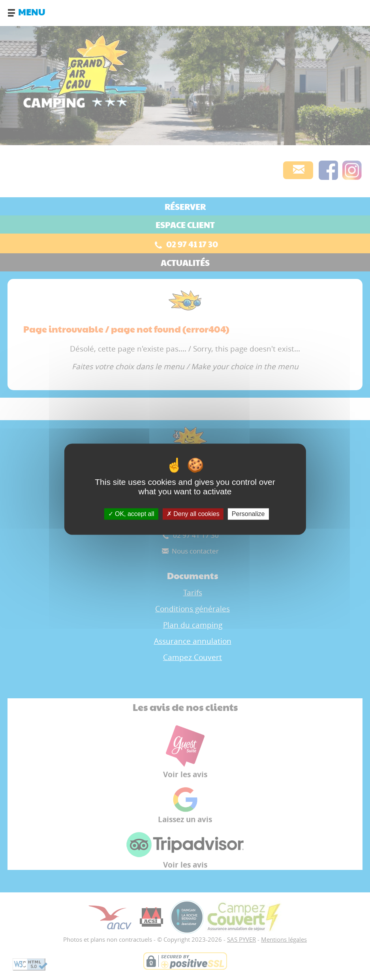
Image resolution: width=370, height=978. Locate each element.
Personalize (248, 514)
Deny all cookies (193, 514)
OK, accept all (131, 514)
